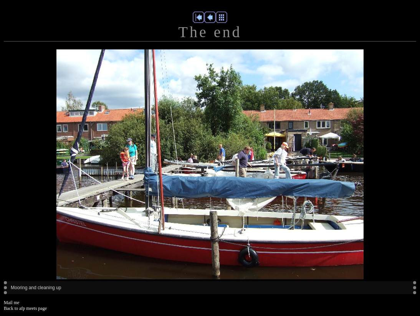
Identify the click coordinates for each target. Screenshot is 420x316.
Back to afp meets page (25, 308)
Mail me (11, 302)
